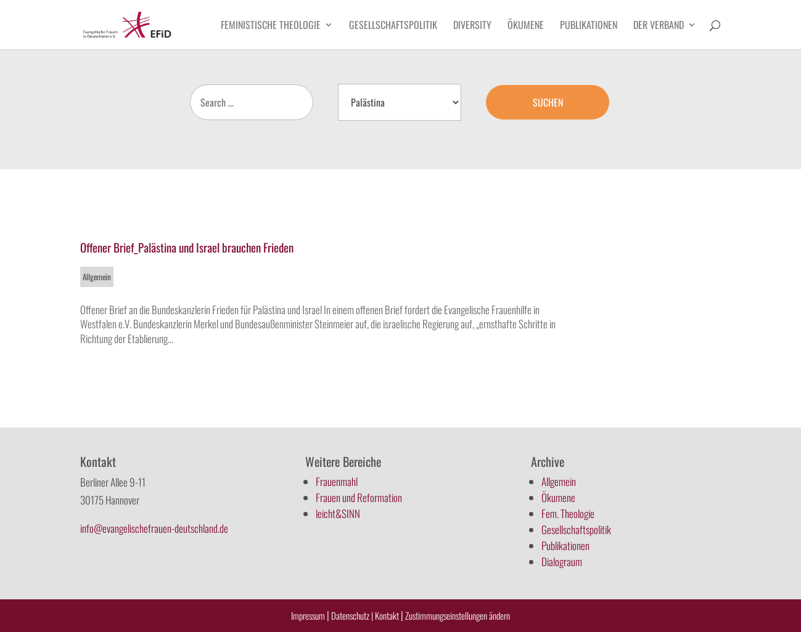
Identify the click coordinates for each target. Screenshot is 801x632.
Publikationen (588, 26)
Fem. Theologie (567, 513)
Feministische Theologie (271, 26)
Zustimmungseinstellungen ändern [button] (457, 615)
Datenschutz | (352, 615)
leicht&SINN (338, 513)
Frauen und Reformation (359, 497)
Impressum (308, 615)
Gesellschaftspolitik (393, 26)
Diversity (472, 26)
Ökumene (525, 26)
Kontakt (388, 615)
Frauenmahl (337, 481)
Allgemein (97, 276)
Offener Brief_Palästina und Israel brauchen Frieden (187, 247)
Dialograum (561, 561)
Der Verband (658, 26)
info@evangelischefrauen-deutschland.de (154, 528)
